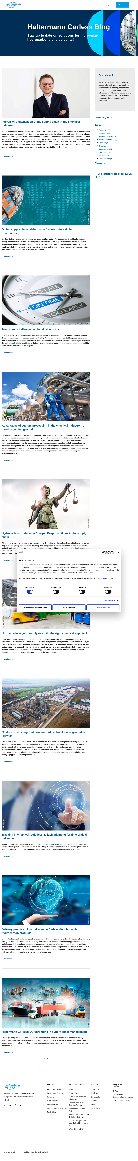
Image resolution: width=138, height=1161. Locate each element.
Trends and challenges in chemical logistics (31, 329)
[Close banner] (118, 552)
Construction (105, 149)
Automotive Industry (108, 140)
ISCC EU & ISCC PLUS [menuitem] (121, 1101)
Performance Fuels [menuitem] (54, 1089)
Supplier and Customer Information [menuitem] (77, 1098)
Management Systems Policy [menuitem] (77, 1110)
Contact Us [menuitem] (95, 1089)
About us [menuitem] (94, 1084)
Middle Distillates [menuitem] (53, 1101)
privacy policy (107, 578)
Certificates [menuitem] (95, 1093)
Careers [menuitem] (94, 1101)
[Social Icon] (5, 1105)
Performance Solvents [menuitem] (55, 1093)
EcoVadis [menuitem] (116, 1091)
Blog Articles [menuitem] (95, 1108)
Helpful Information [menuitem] (76, 1084)
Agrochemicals (106, 133)
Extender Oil (105, 155)
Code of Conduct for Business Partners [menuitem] (76, 1104)
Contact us (122, 4)
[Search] (108, 5)
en (114, 5)
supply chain (15, 343)
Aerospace (104, 130)
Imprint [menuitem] (71, 1089)
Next (46, 1059)
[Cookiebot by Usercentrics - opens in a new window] (103, 552)
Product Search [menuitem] (52, 1112)
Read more (8, 156)
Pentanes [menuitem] (50, 1097)
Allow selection (69, 607)
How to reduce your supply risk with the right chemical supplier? (44, 633)
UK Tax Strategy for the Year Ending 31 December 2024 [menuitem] (78, 1123)
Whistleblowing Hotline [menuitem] (77, 1129)
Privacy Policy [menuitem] (74, 1093)
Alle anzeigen (100, 163)
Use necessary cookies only (35, 607)
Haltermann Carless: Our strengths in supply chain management (44, 1031)
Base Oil (103, 143)
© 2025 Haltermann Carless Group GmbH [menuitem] (35, 1152)
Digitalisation (105, 152)
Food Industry (105, 159)
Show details (109, 600)
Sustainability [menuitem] (95, 1097)
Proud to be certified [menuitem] (117, 1085)
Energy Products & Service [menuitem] (57, 1108)
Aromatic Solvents (107, 136)
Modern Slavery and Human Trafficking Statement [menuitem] (79, 1116)
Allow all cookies (103, 607)
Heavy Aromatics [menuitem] (53, 1104)
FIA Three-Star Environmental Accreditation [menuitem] (123, 1096)
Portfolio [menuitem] (50, 1084)
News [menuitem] (93, 1104)
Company (104, 146)
